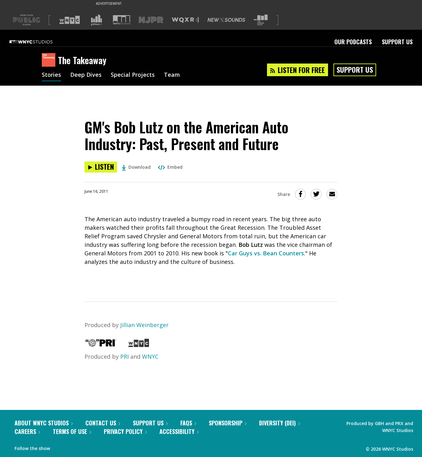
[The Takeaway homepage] (50, 60)
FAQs (188, 423)
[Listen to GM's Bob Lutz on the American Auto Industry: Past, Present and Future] (100, 167)
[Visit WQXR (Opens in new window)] (185, 20)
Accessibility (179, 431)
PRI (124, 356)
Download (136, 167)
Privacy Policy (125, 431)
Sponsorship (227, 423)
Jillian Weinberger (144, 325)
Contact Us (102, 423)
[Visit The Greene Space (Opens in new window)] (261, 20)
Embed (170, 167)
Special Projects (133, 75)
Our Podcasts (353, 42)
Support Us (397, 42)
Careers (27, 431)
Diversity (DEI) (279, 423)
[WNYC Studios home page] (38, 42)
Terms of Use (72, 431)
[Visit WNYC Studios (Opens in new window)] (121, 19)
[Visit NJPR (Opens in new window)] (151, 20)
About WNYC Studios (44, 423)
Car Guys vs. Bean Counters (266, 253)
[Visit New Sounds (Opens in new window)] (226, 20)
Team (172, 75)
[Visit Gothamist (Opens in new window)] (96, 20)
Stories (51, 75)
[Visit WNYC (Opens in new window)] (69, 20)
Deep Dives (86, 75)
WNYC (150, 356)
